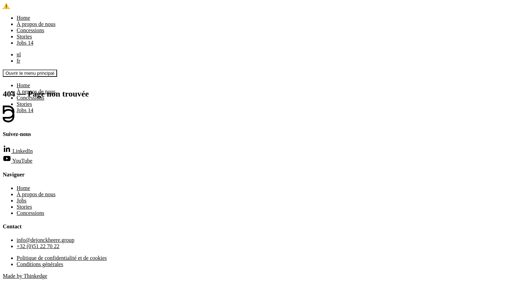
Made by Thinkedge (25, 276)
